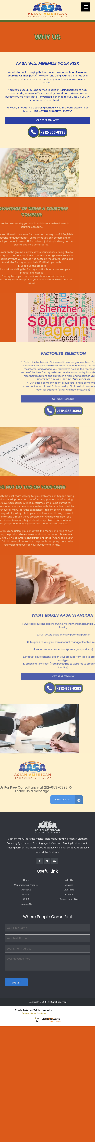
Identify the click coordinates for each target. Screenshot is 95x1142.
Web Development (42, 1010)
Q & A (26, 899)
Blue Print (69, 889)
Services (69, 884)
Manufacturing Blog (69, 899)
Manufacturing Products (26, 884)
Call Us (49, 131)
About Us (26, 889)
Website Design (22, 1010)
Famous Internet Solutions (34, 1013)
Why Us (69, 880)
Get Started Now (49, 120)
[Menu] (85, 6)
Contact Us (26, 903)
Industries (69, 894)
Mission (26, 894)
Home (26, 880)
